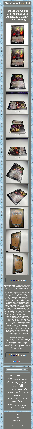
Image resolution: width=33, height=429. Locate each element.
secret (14, 389)
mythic (23, 407)
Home (17, 414)
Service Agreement (17, 425)
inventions (25, 376)
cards (24, 398)
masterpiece (17, 379)
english (9, 402)
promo (17, 395)
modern (10, 386)
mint (9, 404)
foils (20, 401)
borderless (20, 392)
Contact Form (17, 420)
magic (23, 382)
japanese (24, 379)
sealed (10, 398)
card (12, 375)
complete (24, 405)
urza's (25, 401)
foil (20, 385)
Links (17, 417)
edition (17, 398)
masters (11, 408)
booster (24, 396)
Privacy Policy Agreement (17, 423)
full (25, 386)
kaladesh (8, 389)
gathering (12, 382)
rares (7, 376)
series (15, 386)
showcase (17, 405)
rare (10, 378)
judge (14, 401)
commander (10, 392)
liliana (10, 395)
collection (23, 389)
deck (28, 392)
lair (18, 376)
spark (16, 408)
